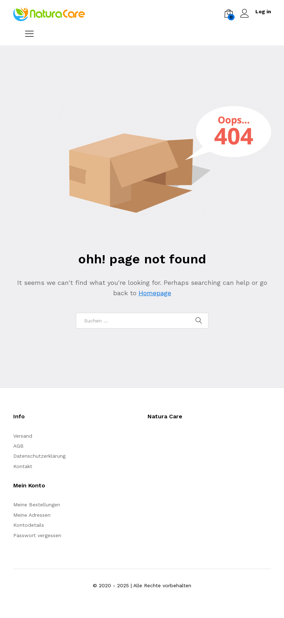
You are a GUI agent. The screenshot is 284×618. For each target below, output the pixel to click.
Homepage (155, 293)
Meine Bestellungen (36, 504)
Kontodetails (28, 525)
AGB (18, 446)
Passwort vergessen (37, 535)
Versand (22, 436)
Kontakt (22, 466)
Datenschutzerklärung (39, 456)
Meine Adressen (31, 515)
